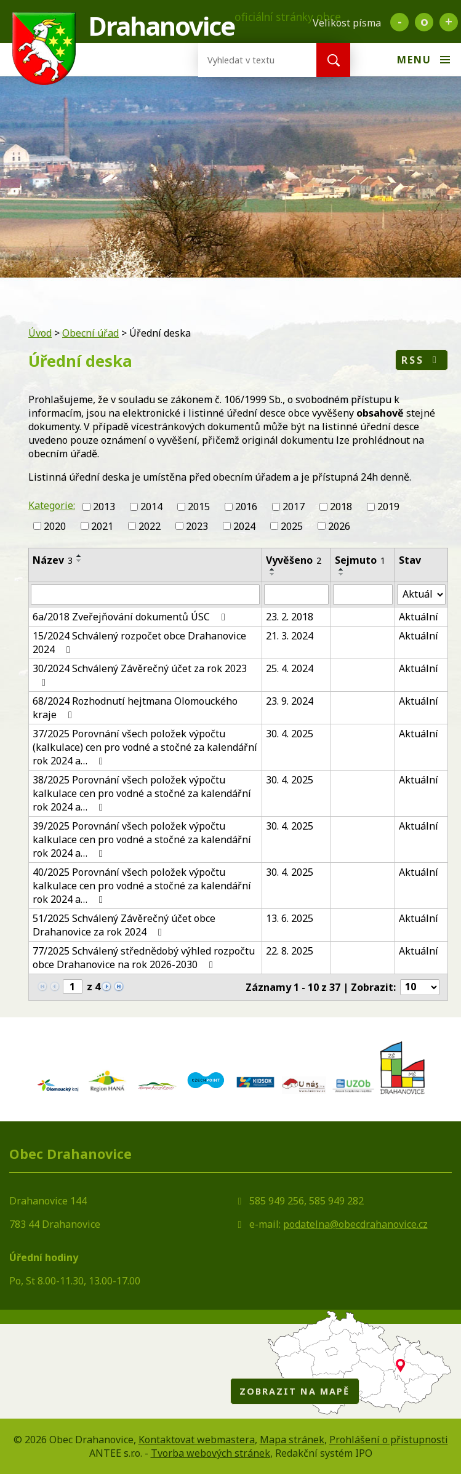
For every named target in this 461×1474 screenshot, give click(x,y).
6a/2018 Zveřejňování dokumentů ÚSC (131, 616)
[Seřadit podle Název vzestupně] (79, 555)
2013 (104, 506)
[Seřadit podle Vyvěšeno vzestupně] (272, 569)
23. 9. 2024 (289, 701)
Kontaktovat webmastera (196, 1439)
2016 (246, 506)
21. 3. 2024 (289, 636)
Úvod (40, 333)
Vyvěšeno (293, 560)
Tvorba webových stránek (210, 1453)
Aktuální (418, 616)
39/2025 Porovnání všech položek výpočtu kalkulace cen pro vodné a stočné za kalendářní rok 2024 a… (142, 839)
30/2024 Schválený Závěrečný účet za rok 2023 (140, 674)
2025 (292, 526)
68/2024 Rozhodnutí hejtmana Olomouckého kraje (135, 707)
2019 (388, 506)
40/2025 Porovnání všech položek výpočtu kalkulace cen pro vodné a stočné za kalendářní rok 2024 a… (142, 885)
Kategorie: (51, 505)
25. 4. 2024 (289, 668)
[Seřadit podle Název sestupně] (79, 560)
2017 (294, 506)
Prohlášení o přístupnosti (388, 1439)
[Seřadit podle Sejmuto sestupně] (341, 574)
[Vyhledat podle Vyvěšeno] (296, 594)
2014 (151, 506)
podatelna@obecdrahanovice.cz (355, 1224)
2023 (197, 526)
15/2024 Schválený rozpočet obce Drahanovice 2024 (139, 642)
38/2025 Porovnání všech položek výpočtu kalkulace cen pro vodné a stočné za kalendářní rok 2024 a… (142, 793)
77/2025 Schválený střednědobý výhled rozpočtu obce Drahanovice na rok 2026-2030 (144, 957)
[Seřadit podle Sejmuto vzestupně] (341, 569)
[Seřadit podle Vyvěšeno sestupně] (272, 574)
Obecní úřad (90, 333)
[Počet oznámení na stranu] (419, 987)
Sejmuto (360, 560)
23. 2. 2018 (289, 616)
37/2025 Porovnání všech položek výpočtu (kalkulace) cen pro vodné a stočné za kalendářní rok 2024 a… (145, 747)
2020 (55, 526)
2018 (341, 506)
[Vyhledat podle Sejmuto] (363, 594)
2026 (339, 526)
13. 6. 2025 (289, 918)
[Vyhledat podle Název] (145, 594)
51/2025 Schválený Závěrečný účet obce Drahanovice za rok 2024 (124, 925)
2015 (199, 506)
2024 (244, 526)
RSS (421, 360)
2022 (149, 526)
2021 (102, 526)
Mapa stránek (292, 1439)
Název (53, 560)
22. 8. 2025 (289, 951)
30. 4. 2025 (289, 733)
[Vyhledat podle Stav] (421, 594)
